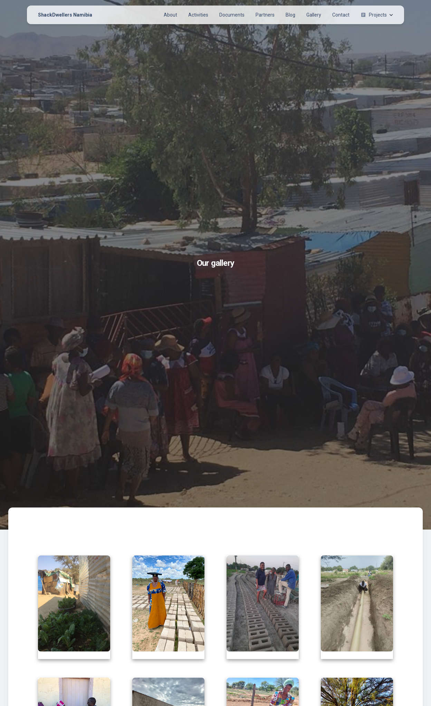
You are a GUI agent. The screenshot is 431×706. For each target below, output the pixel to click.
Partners (265, 15)
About (170, 15)
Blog (290, 15)
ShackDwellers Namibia (65, 15)
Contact (340, 15)
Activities (198, 15)
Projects (377, 15)
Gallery (313, 15)
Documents (232, 15)
